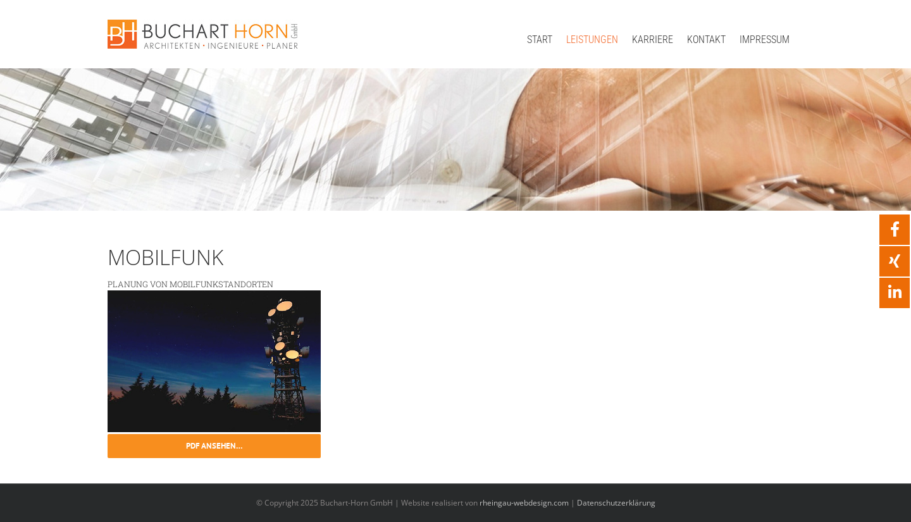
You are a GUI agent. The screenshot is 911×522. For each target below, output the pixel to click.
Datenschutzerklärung (616, 502)
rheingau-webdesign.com (524, 502)
